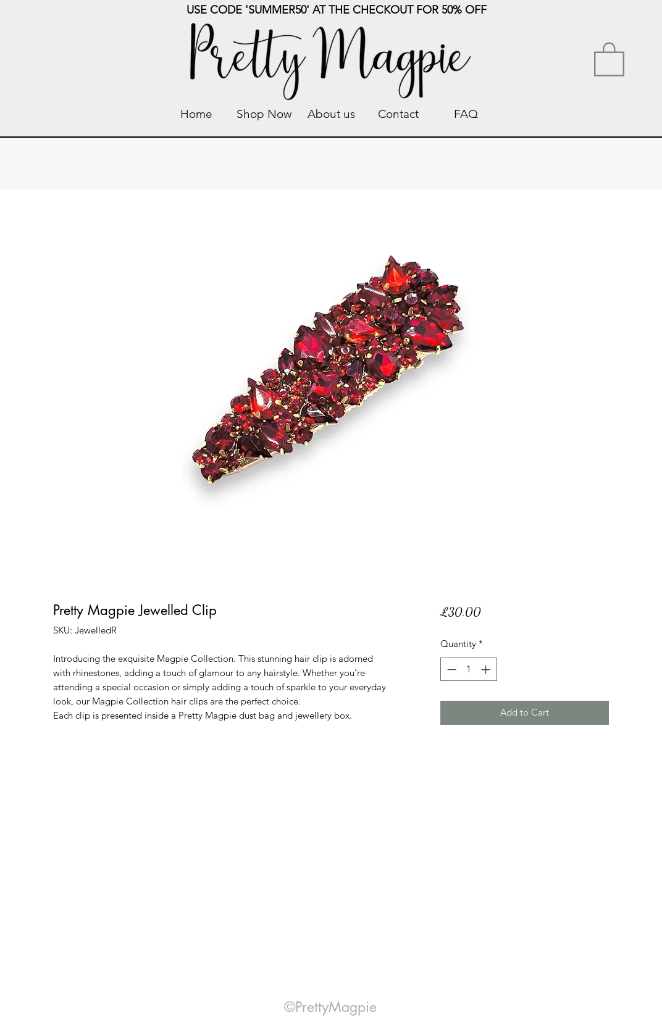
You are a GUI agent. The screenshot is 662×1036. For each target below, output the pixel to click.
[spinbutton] (468, 669)
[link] (609, 58)
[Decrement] (450, 669)
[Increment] (487, 669)
